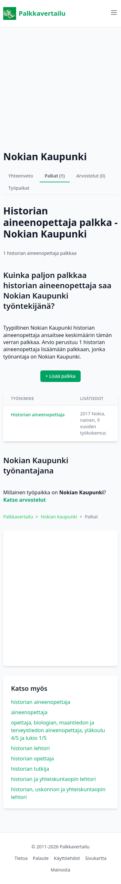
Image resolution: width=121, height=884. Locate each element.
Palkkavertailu (34, 13)
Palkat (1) (55, 176)
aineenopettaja (29, 712)
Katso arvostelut (24, 499)
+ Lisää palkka (60, 376)
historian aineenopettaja (40, 702)
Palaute (41, 858)
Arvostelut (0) (90, 176)
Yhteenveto (20, 176)
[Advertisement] (60, 87)
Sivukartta (95, 858)
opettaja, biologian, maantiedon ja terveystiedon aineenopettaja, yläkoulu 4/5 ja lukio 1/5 (58, 730)
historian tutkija (30, 768)
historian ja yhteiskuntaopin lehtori (53, 779)
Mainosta (60, 870)
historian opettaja (32, 758)
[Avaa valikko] (114, 12)
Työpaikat (18, 188)
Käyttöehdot (67, 858)
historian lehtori (30, 748)
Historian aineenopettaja (38, 415)
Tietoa (21, 858)
